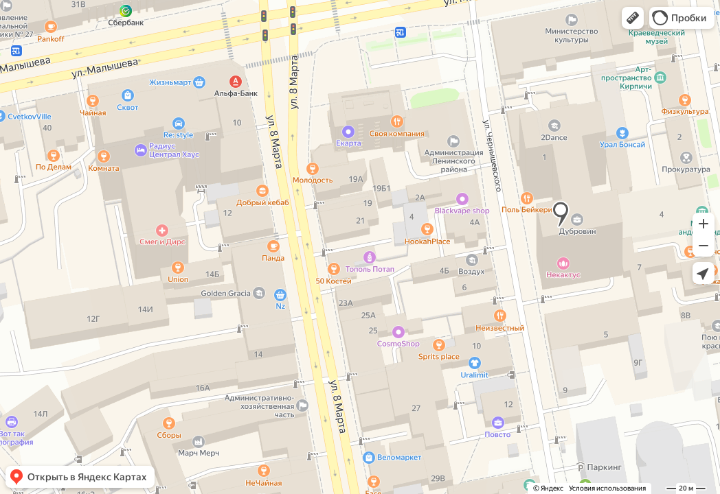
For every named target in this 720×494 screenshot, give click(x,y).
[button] (633, 18)
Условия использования (607, 488)
